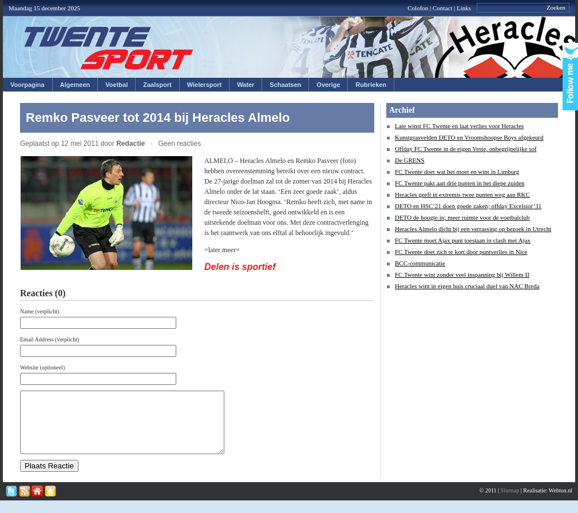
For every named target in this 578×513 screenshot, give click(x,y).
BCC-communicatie (420, 263)
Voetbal (116, 84)
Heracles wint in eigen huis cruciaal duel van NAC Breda (467, 286)
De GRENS (410, 160)
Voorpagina (27, 84)
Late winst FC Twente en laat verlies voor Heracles (459, 125)
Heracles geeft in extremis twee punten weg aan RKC (462, 194)
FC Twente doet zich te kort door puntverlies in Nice (461, 251)
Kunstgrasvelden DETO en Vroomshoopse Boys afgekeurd (469, 137)
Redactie (130, 144)
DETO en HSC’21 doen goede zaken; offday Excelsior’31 (468, 205)
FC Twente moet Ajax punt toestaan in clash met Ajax (463, 240)
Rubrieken (370, 84)
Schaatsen (285, 84)
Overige (328, 84)
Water (245, 84)
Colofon (417, 8)
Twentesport (109, 48)
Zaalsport (157, 84)
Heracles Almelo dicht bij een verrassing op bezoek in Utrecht (473, 228)
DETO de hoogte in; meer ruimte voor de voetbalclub (462, 217)
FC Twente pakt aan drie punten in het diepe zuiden (460, 183)
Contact (442, 8)
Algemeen (75, 84)
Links (464, 8)
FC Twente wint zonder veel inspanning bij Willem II (462, 274)
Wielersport (204, 84)
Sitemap (510, 502)
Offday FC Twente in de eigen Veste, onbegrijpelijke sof (466, 148)
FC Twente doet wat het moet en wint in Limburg (457, 171)
